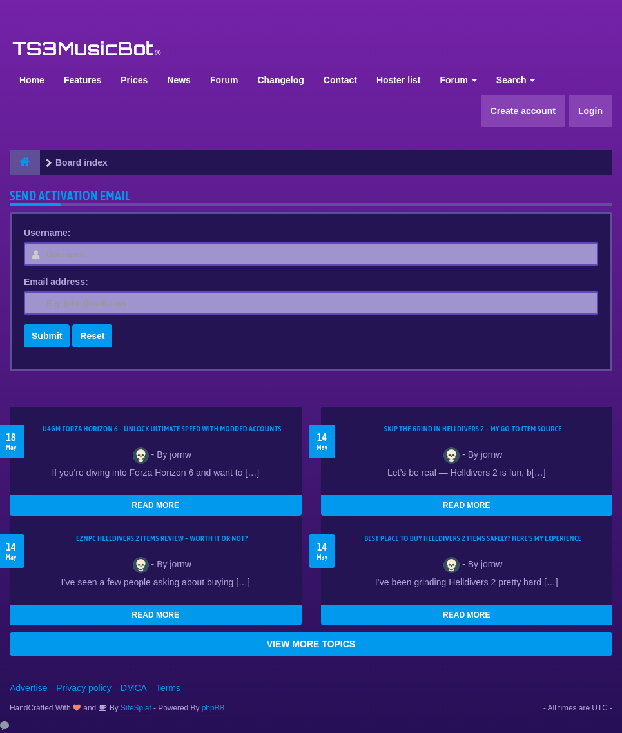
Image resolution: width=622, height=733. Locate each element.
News (179, 80)
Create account (523, 111)
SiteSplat (135, 707)
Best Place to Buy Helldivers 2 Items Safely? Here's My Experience (472, 538)
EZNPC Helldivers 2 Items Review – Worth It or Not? (162, 538)
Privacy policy (84, 688)
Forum (224, 80)
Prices (134, 80)
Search (516, 80)
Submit (47, 336)
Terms (168, 688)
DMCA (134, 688)
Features (82, 80)
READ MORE (155, 505)
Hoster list (398, 80)
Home (31, 80)
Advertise (28, 688)
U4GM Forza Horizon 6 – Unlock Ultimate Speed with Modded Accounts (162, 428)
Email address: (56, 282)
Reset (92, 336)
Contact (340, 80)
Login (590, 111)
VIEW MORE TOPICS (311, 644)
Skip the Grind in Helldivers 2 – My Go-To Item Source (473, 428)
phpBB (213, 707)
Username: (47, 233)
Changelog (280, 80)
